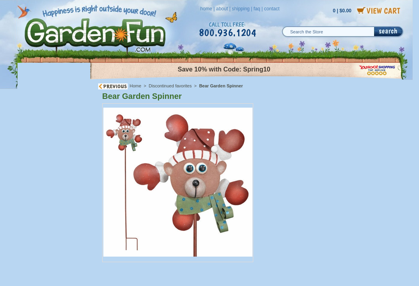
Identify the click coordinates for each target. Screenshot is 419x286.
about (222, 9)
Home (135, 85)
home (206, 9)
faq (257, 9)
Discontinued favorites (170, 85)
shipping (241, 9)
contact (271, 9)
